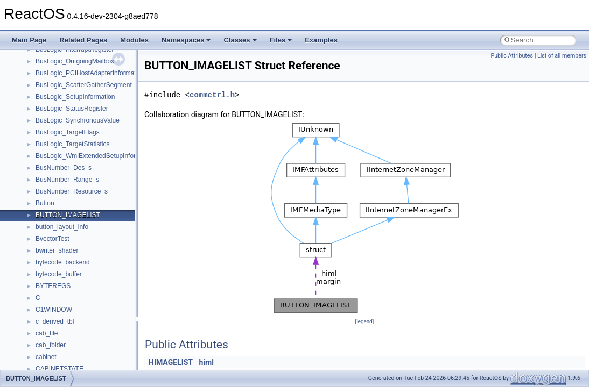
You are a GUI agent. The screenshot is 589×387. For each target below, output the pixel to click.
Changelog (34, 82)
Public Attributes (511, 55)
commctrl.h (212, 95)
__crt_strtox (52, 307)
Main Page (29, 40)
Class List (41, 271)
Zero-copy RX (38, 153)
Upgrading (33, 70)
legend (364, 321)
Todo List (31, 212)
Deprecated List (41, 224)
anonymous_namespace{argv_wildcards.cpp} (100, 342)
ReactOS (23, 58)
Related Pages (83, 40)
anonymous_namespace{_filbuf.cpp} (87, 330)
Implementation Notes (49, 200)
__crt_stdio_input (60, 283)
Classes (239, 40)
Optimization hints (43, 188)
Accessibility (53, 318)
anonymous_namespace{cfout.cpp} (86, 354)
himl (206, 362)
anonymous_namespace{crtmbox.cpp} (90, 366)
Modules (134, 40)
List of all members (561, 55)
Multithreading (38, 177)
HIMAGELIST (171, 362)
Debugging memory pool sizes (61, 129)
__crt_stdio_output (62, 295)
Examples (321, 40)
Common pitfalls (41, 117)
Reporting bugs (40, 141)
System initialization (46, 165)
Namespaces (186, 40)
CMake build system (47, 106)
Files (281, 40)
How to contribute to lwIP (54, 94)
